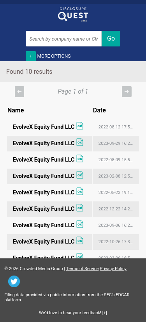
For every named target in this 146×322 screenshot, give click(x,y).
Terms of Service (82, 268)
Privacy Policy (113, 268)
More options (48, 55)
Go (111, 38)
